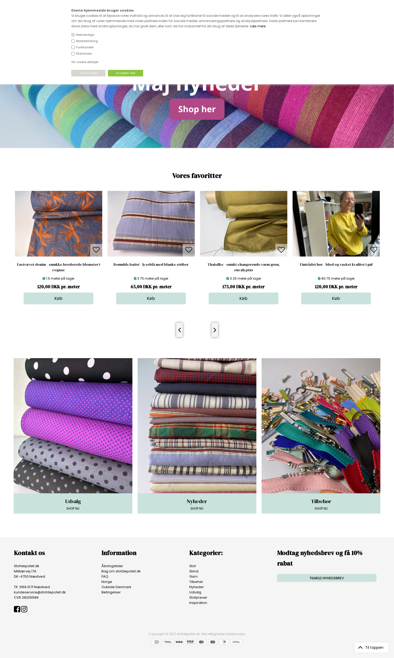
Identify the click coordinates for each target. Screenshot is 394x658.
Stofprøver (198, 597)
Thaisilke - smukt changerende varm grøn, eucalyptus (243, 267)
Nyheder (196, 586)
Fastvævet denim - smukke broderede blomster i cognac (58, 267)
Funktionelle (85, 47)
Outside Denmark (116, 586)
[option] (59, 248)
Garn (193, 576)
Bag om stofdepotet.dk (121, 571)
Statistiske (84, 53)
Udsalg (195, 592)
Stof (192, 565)
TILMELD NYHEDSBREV (327, 578)
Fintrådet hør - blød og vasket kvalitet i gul (336, 264)
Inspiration (198, 602)
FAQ (104, 576)
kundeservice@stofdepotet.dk (40, 592)
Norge (106, 581)
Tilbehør (196, 581)
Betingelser (111, 592)
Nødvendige (85, 35)
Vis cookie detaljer (85, 62)
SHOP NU (73, 504)
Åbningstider (112, 565)
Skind (193, 571)
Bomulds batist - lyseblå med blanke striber (151, 264)
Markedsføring (87, 41)
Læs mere (258, 26)
